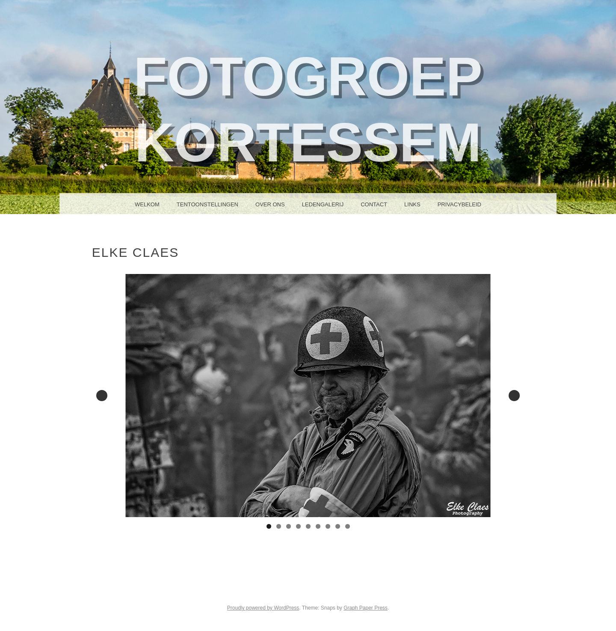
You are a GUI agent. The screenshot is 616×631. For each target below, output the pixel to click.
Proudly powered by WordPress (263, 608)
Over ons (270, 204)
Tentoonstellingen (207, 204)
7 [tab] (328, 526)
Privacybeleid (459, 204)
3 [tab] (288, 526)
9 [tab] (347, 526)
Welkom (147, 204)
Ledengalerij (323, 204)
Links (412, 204)
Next (514, 395)
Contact (374, 204)
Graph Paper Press (366, 608)
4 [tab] (298, 526)
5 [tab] (308, 526)
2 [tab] (278, 526)
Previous (101, 395)
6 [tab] (318, 526)
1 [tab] (269, 526)
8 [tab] (337, 526)
